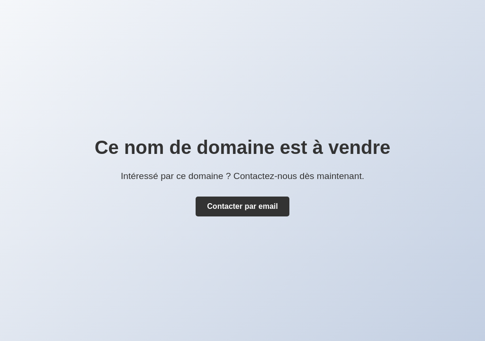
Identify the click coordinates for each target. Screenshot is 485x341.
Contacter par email (242, 206)
